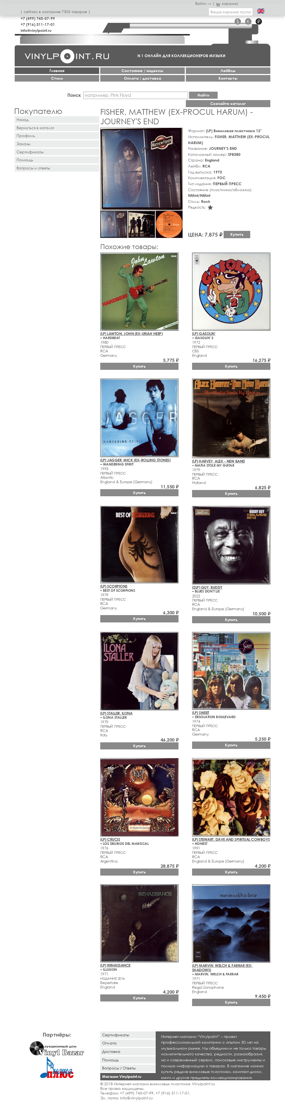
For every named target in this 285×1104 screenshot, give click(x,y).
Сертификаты (30, 152)
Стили (57, 78)
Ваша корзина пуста (231, 12)
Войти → (203, 3)
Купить (236, 234)
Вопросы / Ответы (119, 1068)
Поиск (74, 95)
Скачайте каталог (228, 103)
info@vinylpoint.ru (36, 30)
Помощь (25, 159)
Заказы (23, 143)
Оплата (109, 1043)
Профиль (26, 135)
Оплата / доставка (142, 78)
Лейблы (228, 70)
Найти (203, 95)
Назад (23, 119)
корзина (227, 3)
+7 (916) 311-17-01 (38, 24)
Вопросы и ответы (33, 168)
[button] (177, 133)
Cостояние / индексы (142, 70)
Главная (56, 70)
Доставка (111, 1051)
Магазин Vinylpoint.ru (121, 1076)
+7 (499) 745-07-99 (38, 18)
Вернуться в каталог (35, 127)
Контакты (227, 78)
